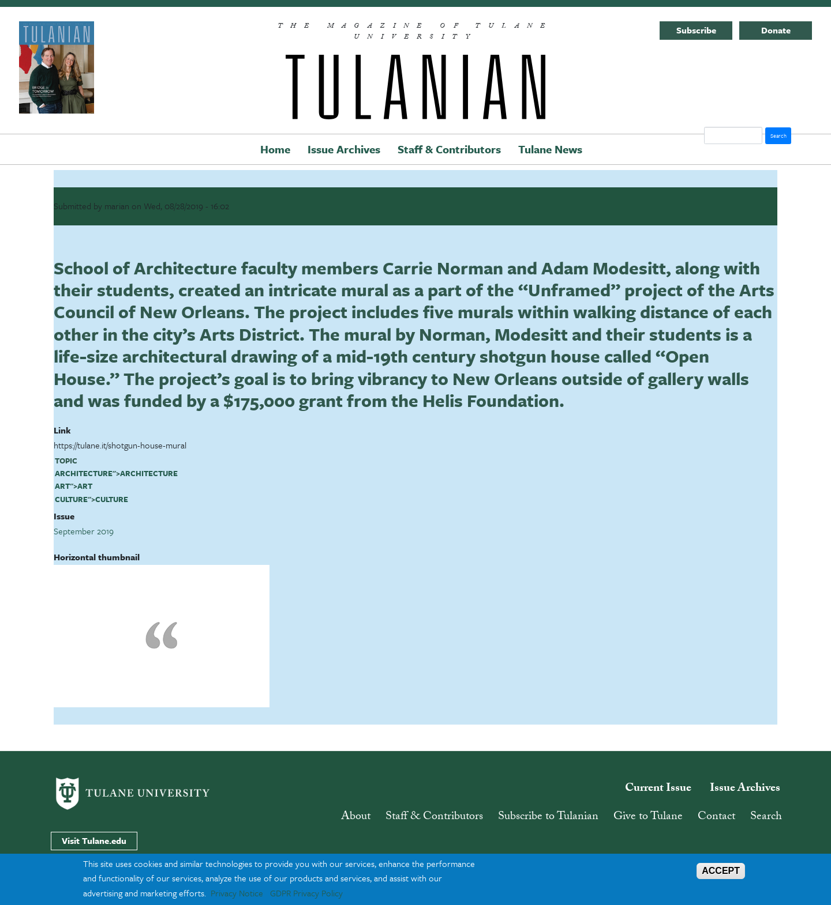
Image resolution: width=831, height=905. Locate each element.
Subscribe (696, 30)
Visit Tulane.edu (94, 840)
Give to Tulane (648, 817)
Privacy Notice (237, 893)
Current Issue (658, 789)
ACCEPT (721, 871)
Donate (776, 30)
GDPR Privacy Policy (306, 893)
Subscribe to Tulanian (548, 817)
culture (71, 499)
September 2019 (84, 531)
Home (275, 149)
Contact (716, 817)
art (62, 486)
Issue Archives (344, 149)
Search (766, 817)
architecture (84, 473)
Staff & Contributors (449, 149)
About (355, 817)
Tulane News (550, 149)
